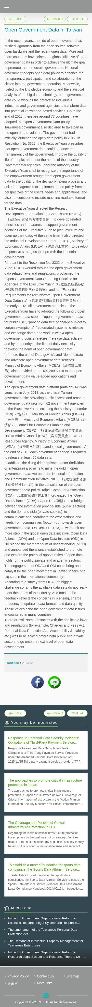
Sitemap (72, 976)
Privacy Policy (18, 976)
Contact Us (45, 976)
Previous (55, 18)
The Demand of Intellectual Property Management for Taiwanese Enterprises (45, 943)
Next (77, 18)
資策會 (12, 983)
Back (17, 19)
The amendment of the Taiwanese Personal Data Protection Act (42, 932)
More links (45, 983)
